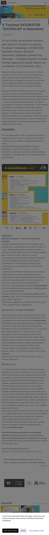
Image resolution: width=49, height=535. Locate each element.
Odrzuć (23, 530)
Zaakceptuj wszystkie (10, 530)
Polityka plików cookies (36, 530)
